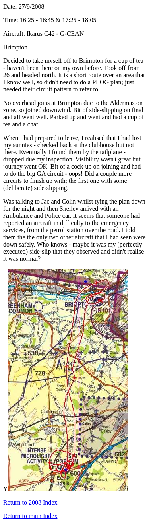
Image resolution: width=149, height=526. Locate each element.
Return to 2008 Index (30, 502)
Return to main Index (30, 515)
